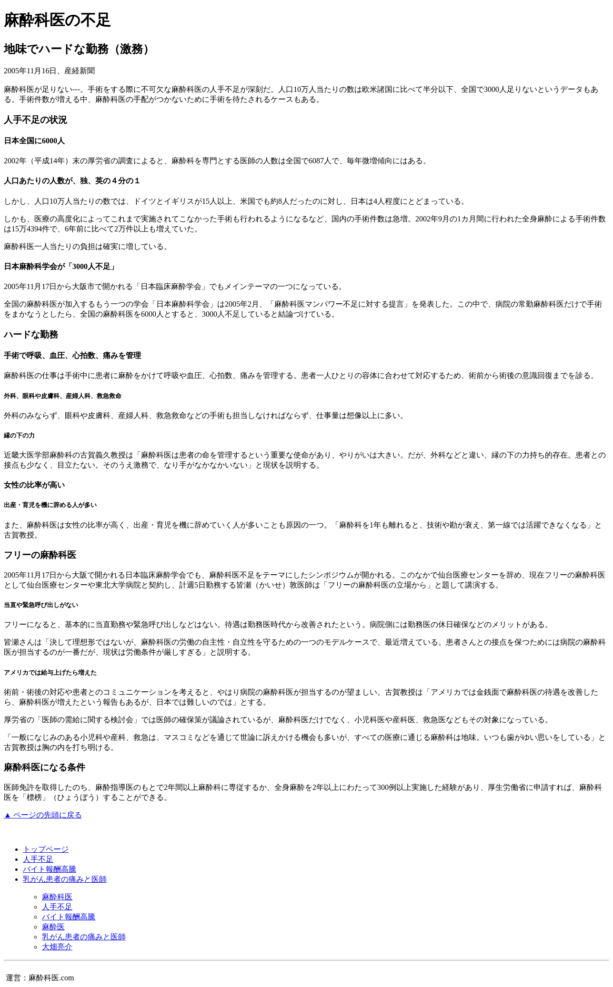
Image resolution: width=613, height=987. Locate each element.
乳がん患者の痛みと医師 (65, 879)
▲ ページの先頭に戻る (43, 815)
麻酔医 (53, 927)
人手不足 (38, 859)
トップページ (46, 849)
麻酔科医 (57, 897)
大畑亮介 (57, 947)
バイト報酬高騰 (49, 869)
